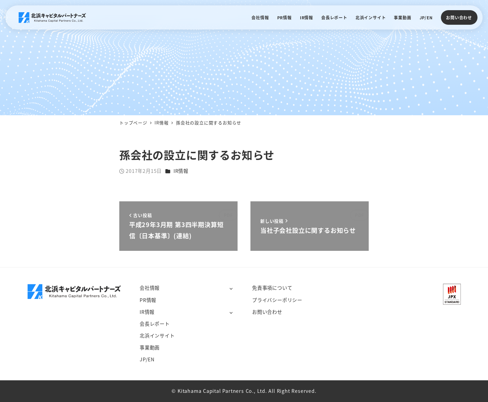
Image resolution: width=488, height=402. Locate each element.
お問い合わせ (459, 17)
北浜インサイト (157, 335)
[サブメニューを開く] (231, 288)
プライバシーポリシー (277, 300)
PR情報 (148, 300)
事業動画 (150, 347)
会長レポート (155, 323)
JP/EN (147, 359)
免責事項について (272, 287)
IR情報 (181, 170)
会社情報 (150, 287)
